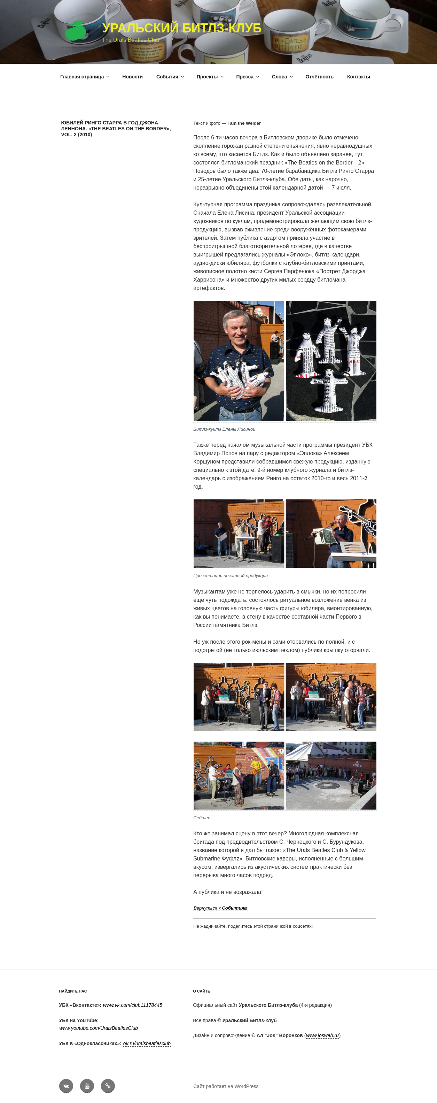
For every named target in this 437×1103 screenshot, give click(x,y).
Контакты (358, 76)
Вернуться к (221, 908)
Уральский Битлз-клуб (182, 28)
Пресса (248, 76)
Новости (132, 76)
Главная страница (85, 76)
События (170, 76)
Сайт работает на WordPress (225, 1086)
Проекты (211, 76)
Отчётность (320, 76)
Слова (283, 76)
